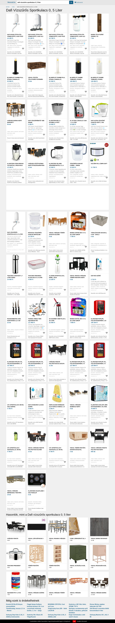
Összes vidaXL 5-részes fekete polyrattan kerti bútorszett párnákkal (99, 466)
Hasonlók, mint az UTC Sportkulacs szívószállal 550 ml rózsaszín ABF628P (57, 467)
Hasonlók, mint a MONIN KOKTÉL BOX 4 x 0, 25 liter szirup (77, 337)
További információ (82, 621)
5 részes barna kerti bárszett (14, 121)
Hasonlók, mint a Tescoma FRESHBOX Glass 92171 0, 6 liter (35, 294)
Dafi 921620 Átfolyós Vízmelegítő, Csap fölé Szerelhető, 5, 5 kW (15, 36)
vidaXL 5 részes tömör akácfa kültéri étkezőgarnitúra (57, 234)
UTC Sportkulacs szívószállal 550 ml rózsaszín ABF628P (56, 449)
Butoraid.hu (12, 2)
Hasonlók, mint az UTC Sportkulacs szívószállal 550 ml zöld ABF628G (15, 466)
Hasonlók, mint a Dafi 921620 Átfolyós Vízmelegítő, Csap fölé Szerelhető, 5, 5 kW (14, 53)
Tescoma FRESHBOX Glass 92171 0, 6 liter (35, 276)
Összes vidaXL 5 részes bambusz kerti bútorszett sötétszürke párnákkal (77, 424)
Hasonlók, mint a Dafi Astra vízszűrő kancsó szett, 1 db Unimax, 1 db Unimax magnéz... (99, 139)
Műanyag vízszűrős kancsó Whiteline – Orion (35, 234)
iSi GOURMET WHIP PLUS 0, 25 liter (57, 319)
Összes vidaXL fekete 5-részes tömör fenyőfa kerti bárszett (78, 294)
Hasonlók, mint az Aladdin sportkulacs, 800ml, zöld (55, 294)
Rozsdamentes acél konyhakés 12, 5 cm (14, 319)
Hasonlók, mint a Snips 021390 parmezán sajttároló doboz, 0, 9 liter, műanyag (57, 424)
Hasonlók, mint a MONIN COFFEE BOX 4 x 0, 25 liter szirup (77, 251)
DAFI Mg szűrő (96, 275)
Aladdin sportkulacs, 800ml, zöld (57, 276)
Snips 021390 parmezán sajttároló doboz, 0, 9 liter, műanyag (57, 406)
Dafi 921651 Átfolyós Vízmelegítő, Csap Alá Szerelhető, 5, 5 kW (35, 36)
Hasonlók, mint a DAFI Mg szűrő (98, 293)
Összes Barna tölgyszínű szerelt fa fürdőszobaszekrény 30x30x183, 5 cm (99, 53)
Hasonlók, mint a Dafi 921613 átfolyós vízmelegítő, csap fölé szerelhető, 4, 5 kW (56, 53)
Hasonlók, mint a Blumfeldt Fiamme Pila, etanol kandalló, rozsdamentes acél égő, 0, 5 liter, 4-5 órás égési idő (15, 96)
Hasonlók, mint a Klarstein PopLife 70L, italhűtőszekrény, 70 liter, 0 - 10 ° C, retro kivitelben (15, 381)
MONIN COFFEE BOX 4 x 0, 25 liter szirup (78, 233)
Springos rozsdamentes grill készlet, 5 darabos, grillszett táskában (78, 610)
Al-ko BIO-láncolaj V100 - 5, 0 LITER (78, 121)
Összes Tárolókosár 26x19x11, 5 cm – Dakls (99, 251)
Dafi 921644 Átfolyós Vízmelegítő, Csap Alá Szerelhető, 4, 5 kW (77, 36)
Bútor (7, 6)
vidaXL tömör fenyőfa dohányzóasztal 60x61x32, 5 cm (77, 449)
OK (74, 621)
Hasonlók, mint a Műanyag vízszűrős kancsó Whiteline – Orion (36, 251)
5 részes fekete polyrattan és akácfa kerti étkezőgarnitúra (57, 363)
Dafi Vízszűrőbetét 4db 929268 (36, 121)
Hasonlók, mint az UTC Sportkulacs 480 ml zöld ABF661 (15, 423)
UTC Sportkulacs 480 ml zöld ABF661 (15, 405)
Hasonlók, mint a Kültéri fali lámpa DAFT (99, 182)
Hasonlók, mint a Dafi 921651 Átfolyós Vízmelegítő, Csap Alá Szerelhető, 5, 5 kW (35, 53)
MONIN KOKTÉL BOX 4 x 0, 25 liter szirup (78, 319)
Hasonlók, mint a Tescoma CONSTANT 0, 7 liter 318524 (13, 294)
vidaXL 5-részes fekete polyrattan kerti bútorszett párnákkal (99, 449)
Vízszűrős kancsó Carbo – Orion (76, 164)
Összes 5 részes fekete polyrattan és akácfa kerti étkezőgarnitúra (57, 380)
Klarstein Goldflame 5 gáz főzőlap (36, 491)
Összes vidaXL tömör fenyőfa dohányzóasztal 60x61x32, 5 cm (77, 466)
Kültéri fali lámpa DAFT (99, 163)
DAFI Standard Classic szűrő (36, 405)
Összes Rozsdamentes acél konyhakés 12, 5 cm (13, 337)
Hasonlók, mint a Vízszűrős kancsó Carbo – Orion (78, 182)
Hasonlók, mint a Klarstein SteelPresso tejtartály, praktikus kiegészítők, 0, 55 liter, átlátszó (14, 183)
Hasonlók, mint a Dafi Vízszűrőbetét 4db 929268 (36, 139)
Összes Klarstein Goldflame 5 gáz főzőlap (36, 509)
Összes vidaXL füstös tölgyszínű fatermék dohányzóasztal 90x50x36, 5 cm (36, 96)
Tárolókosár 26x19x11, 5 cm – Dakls (99, 233)
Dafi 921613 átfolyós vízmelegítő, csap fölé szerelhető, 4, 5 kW (57, 36)
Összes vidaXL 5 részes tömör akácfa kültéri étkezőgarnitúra (56, 251)
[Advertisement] (57, 198)
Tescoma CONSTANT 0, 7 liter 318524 (15, 276)
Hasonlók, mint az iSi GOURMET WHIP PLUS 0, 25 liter (56, 337)
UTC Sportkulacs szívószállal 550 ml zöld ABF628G (14, 449)
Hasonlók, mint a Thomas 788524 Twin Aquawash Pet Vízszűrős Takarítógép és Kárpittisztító (35, 338)
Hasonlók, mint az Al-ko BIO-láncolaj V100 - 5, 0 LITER (78, 139)
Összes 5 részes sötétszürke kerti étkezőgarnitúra (36, 182)
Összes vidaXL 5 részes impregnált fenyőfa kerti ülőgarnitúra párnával (15, 509)
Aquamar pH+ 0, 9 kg (14, 592)
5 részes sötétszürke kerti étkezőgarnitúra (36, 164)
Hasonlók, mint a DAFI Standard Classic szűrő (35, 423)
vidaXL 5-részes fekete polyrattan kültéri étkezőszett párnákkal (36, 449)
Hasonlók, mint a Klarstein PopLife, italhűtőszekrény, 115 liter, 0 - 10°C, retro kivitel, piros (99, 338)
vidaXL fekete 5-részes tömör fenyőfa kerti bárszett (78, 277)
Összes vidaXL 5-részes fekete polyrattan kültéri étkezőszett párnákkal (35, 467)
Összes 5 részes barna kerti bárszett (15, 138)
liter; (13, 6)
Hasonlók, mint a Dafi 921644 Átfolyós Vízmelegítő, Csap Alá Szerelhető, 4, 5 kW (77, 53)
